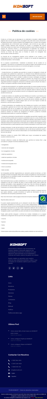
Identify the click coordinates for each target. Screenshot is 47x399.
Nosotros (11, 286)
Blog (9, 303)
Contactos (11, 299)
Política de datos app (15, 313)
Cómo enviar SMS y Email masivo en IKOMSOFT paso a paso (24, 332)
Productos (11, 290)
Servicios (11, 293)
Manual (10, 306)
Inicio (9, 283)
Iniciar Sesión (37, 16)
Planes (10, 296)
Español (14, 376)
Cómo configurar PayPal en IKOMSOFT (21, 339)
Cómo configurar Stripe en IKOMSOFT (21, 344)
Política (10, 309)
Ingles (13, 373)
